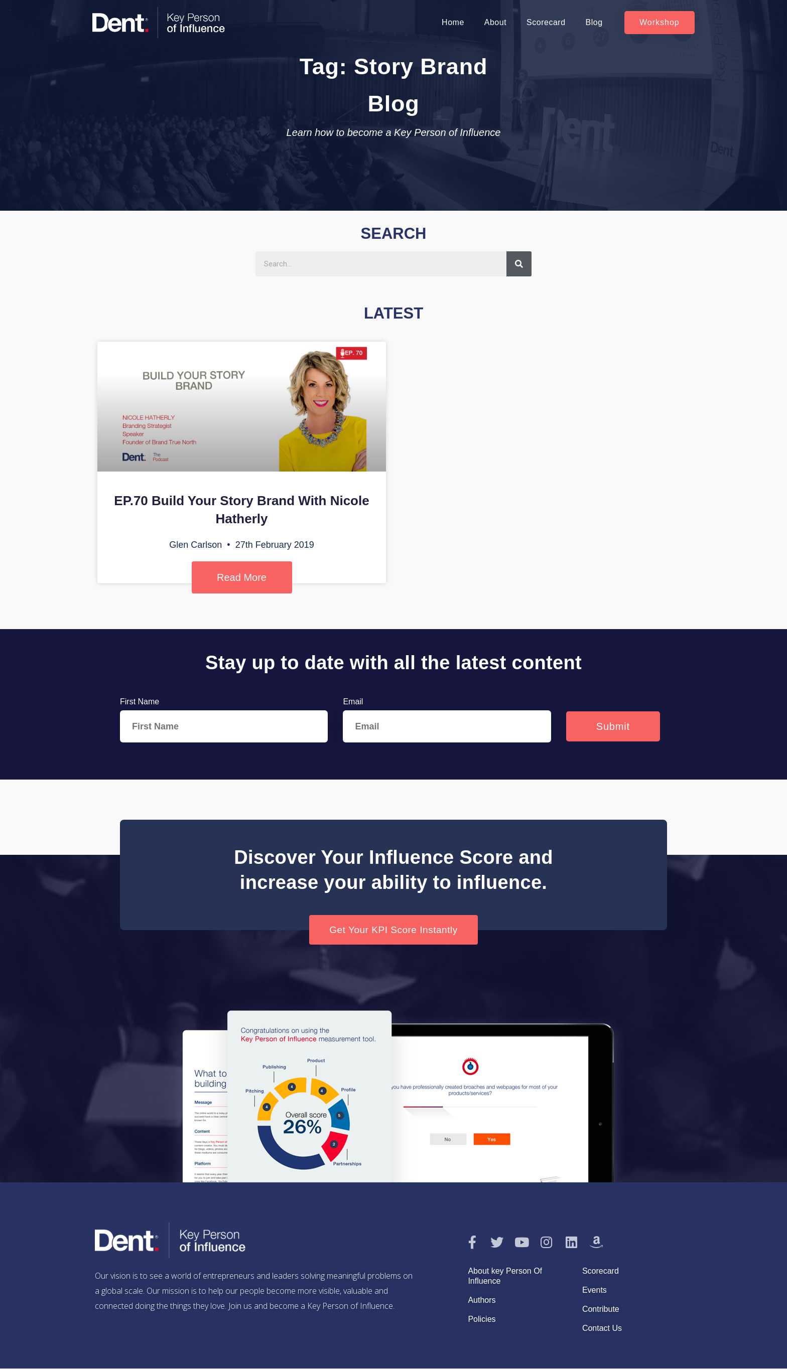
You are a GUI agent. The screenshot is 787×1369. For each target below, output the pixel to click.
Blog (594, 22)
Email (353, 701)
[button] (659, 22)
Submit (613, 726)
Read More (242, 577)
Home (453, 22)
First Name (139, 701)
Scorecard (546, 22)
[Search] (519, 263)
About (495, 22)
